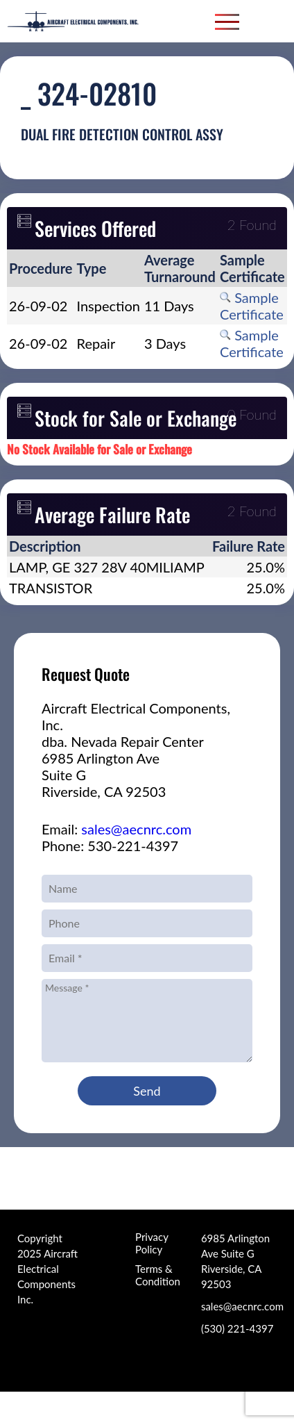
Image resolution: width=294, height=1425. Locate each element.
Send (146, 1090)
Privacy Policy (151, 1242)
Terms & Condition (157, 1274)
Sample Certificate (252, 305)
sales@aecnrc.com (136, 829)
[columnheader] (41, 268)
